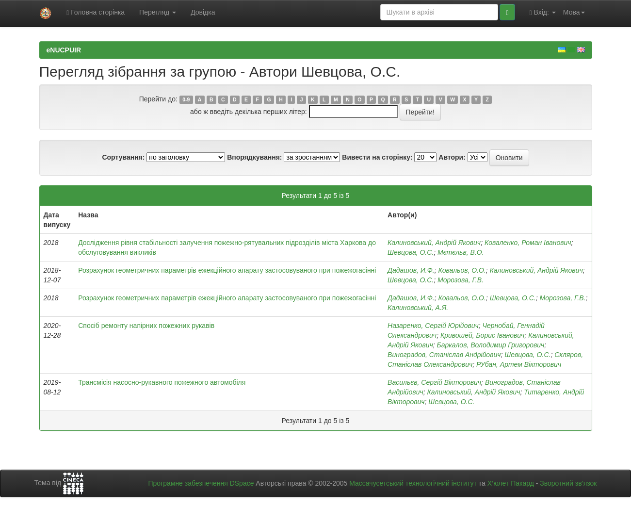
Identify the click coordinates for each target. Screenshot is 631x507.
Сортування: (123, 157)
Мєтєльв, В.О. (460, 252)
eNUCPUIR (64, 50)
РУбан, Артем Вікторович (518, 364)
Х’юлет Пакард (510, 483)
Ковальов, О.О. (461, 270)
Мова (574, 12)
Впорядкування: (254, 157)
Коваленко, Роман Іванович (528, 242)
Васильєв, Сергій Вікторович (434, 382)
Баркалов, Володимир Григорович (491, 345)
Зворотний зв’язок (568, 483)
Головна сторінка (95, 12)
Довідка (203, 12)
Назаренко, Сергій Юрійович (433, 325)
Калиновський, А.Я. (418, 307)
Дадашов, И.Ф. (411, 270)
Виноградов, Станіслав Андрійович (444, 355)
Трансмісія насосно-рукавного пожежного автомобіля (161, 382)
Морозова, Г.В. (460, 280)
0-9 (186, 99)
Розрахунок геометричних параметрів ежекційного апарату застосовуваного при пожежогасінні (227, 270)
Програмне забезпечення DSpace (201, 483)
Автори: (452, 157)
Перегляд (157, 12)
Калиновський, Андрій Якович (434, 242)
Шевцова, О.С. (411, 252)
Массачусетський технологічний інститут (413, 483)
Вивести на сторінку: (377, 157)
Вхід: (543, 12)
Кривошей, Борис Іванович (482, 335)
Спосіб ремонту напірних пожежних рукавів (146, 325)
